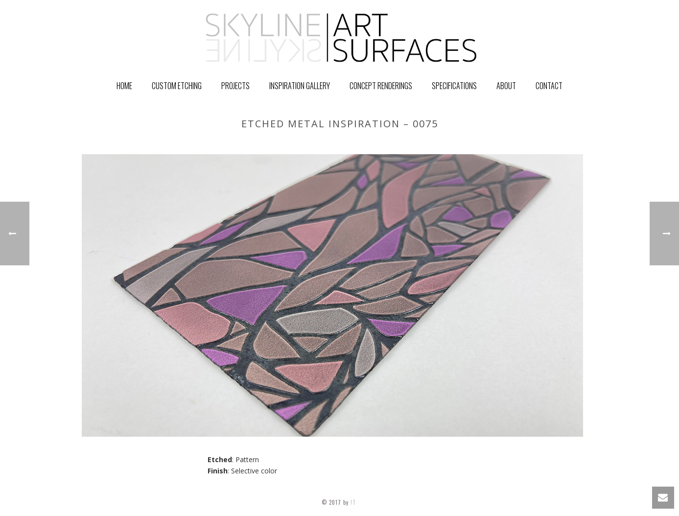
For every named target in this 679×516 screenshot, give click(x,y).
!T (354, 502)
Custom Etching (177, 86)
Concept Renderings (381, 86)
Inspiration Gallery (299, 86)
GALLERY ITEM (469, 144)
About (506, 86)
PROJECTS (235, 86)
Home (124, 86)
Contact (549, 86)
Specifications (454, 86)
